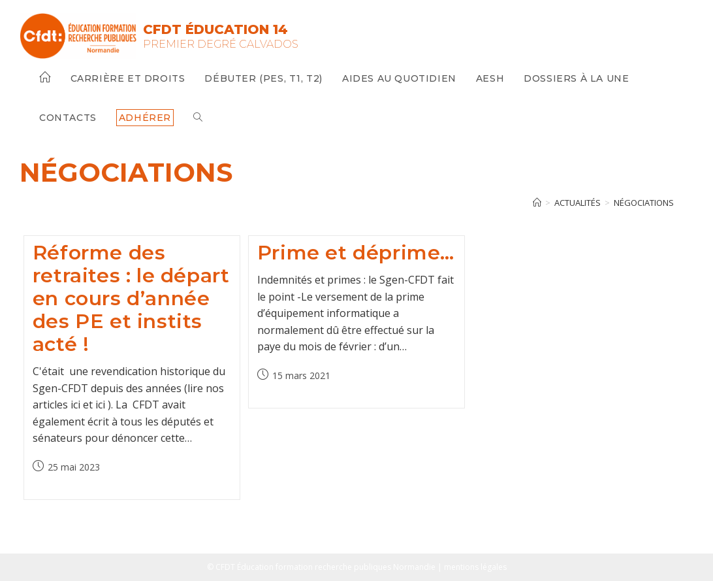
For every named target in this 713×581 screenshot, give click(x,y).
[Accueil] (537, 202)
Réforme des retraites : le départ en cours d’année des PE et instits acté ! (131, 298)
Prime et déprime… (355, 253)
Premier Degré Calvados (220, 44)
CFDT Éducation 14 (215, 29)
